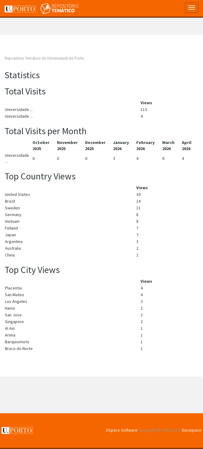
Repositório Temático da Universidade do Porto (44, 58)
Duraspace (191, 430)
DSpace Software (121, 430)
